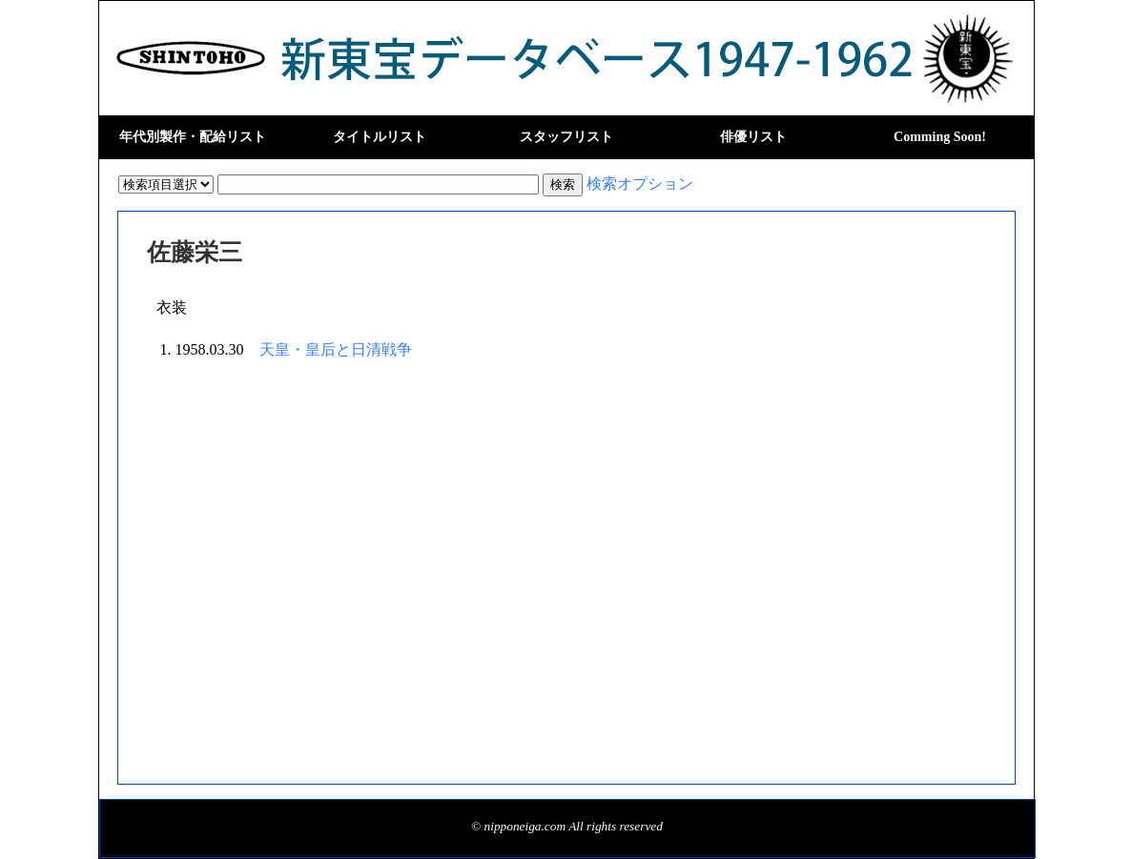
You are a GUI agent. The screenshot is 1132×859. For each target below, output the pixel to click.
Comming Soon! (940, 137)
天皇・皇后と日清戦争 (335, 349)
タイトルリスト (379, 137)
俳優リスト (753, 137)
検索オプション (640, 183)
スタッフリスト (566, 137)
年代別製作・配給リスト (192, 137)
